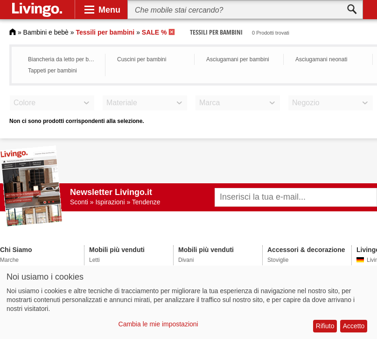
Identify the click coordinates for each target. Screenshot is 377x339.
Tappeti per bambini (52, 70)
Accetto (354, 326)
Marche (9, 260)
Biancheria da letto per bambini (64, 59)
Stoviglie (277, 260)
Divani (186, 260)
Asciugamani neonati (321, 59)
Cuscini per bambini (141, 59)
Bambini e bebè (46, 32)
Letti (94, 260)
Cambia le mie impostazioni (158, 324)
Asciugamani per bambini (237, 59)
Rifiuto (325, 326)
